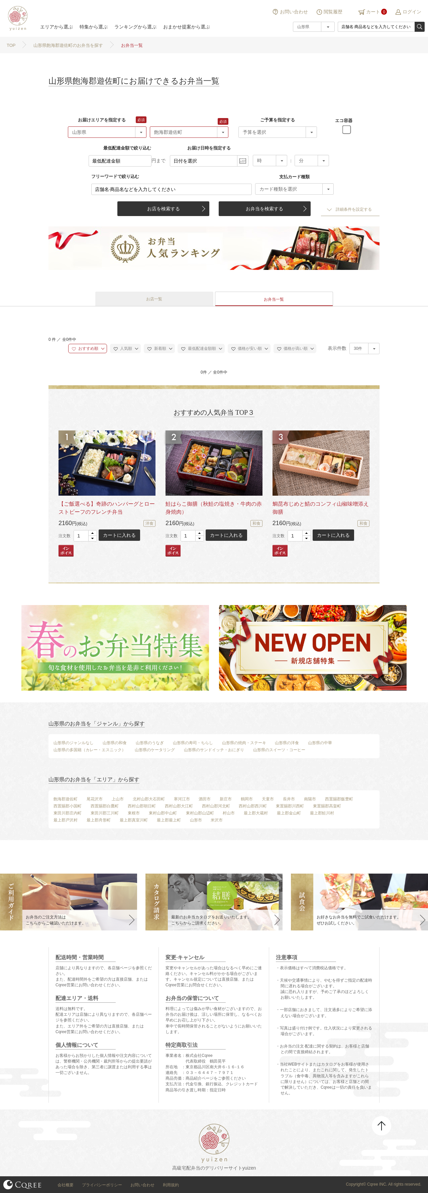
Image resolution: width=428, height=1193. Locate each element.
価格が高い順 (292, 348)
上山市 (118, 799)
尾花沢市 (95, 799)
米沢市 (217, 820)
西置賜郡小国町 (68, 806)
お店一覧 (154, 299)
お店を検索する (163, 208)
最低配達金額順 (198, 348)
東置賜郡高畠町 (327, 806)
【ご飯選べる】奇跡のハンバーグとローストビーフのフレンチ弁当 (107, 508)
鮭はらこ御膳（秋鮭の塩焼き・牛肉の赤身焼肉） (214, 508)
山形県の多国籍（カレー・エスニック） (90, 750)
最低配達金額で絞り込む (127, 148)
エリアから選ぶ (56, 26)
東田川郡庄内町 (68, 813)
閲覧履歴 (333, 11)
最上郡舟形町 (99, 820)
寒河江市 (182, 799)
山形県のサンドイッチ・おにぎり (214, 750)
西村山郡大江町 (179, 806)
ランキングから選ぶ (135, 26)
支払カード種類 (294, 176)
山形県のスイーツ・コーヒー (279, 750)
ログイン (412, 11)
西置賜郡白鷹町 (105, 806)
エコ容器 (343, 120)
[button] (92, 533)
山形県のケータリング (155, 750)
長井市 (289, 799)
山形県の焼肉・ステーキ (244, 742)
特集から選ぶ (94, 26)
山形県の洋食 (287, 742)
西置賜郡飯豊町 (339, 799)
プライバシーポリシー (102, 1185)
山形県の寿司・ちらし (193, 742)
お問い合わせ (294, 11)
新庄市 (226, 799)
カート (373, 11)
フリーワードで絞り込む (115, 176)
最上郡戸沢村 (66, 820)
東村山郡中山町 (163, 813)
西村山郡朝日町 (142, 806)
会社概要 (66, 1185)
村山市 (229, 813)
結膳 (16, 18)
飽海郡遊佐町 (66, 799)
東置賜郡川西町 (290, 806)
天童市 (268, 799)
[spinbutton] (85, 535)
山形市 (196, 820)
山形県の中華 (320, 742)
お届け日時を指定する (209, 148)
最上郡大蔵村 (256, 813)
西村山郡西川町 (253, 806)
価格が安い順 (246, 348)
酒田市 (205, 799)
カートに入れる (119, 535)
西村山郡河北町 (216, 806)
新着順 (156, 348)
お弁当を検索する (264, 208)
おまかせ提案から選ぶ (186, 26)
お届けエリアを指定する (102, 119)
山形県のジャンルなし (74, 742)
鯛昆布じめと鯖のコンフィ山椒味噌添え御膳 (321, 508)
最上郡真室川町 (134, 820)
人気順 (123, 348)
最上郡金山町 (289, 813)
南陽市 (310, 799)
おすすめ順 (85, 348)
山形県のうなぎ (150, 742)
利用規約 (171, 1185)
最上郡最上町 (169, 820)
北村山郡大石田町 (149, 799)
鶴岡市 (247, 799)
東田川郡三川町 (105, 813)
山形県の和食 (115, 742)
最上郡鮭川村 (322, 813)
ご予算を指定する (277, 119)
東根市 (134, 813)
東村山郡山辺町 (200, 813)
